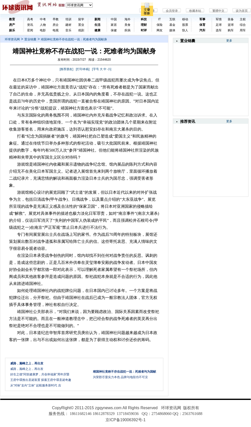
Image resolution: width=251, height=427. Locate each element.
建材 (68, 25)
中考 (43, 19)
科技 (144, 19)
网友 (160, 30)
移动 (185, 19)
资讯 (30, 25)
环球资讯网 (12, 39)
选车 (219, 30)
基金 (172, 25)
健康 (97, 30)
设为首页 (242, 11)
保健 (114, 30)
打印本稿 (83, 69)
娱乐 (12, 30)
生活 (97, 25)
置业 (81, 25)
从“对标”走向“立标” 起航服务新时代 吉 (35, 385)
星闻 (30, 30)
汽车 (202, 30)
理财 (144, 25)
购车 (231, 30)
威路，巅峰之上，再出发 (26, 369)
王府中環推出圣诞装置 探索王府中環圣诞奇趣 (40, 380)
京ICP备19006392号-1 (125, 420)
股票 (185, 25)
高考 (30, 19)
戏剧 (81, 30)
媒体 (172, 30)
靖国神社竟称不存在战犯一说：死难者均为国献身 (74, 39)
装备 (231, 19)
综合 (243, 25)
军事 (202, 19)
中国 (114, 19)
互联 (172, 19)
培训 (68, 19)
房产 (12, 25)
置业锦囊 (30, 39)
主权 (243, 19)
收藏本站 (195, 11)
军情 (219, 19)
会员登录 (172, 11)
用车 (243, 30)
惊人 (185, 30)
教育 (12, 19)
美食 (127, 25)
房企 (56, 25)
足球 (219, 25)
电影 (43, 30)
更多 (229, 40)
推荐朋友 (66, 69)
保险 (160, 25)
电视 (56, 30)
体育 (202, 25)
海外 (127, 19)
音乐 (68, 30)
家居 (114, 25)
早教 (56, 19)
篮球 (231, 25)
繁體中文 (218, 11)
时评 (144, 30)
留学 (81, 19)
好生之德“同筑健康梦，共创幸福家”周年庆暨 (39, 374)
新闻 (97, 19)
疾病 (127, 30)
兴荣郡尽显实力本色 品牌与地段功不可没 (120, 377)
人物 (43, 25)
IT (159, 19)
